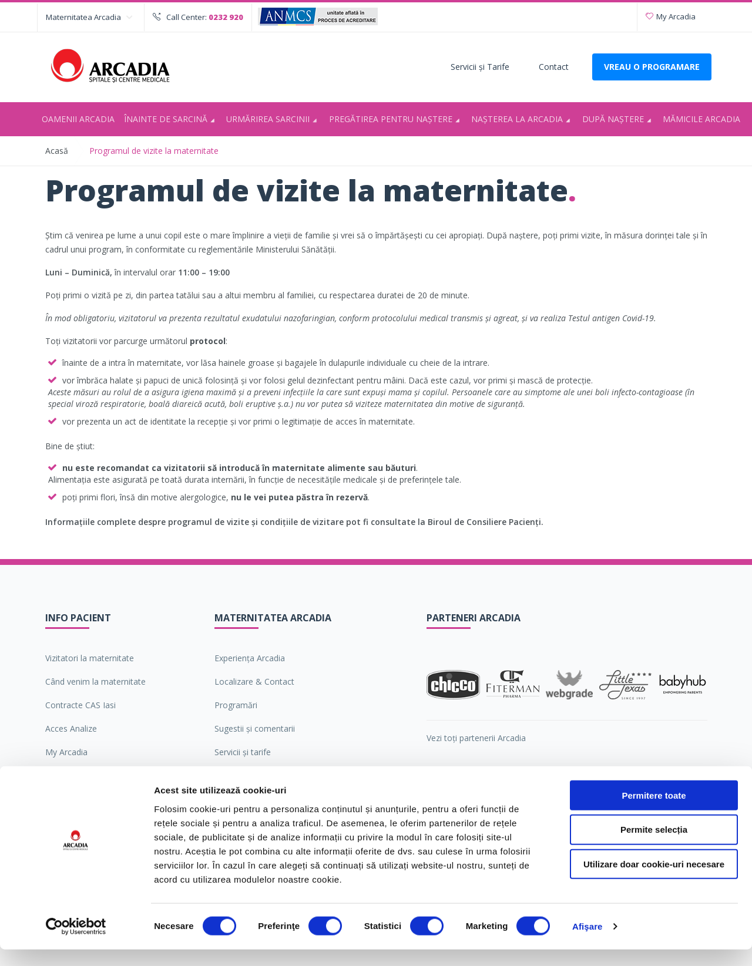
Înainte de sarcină (171, 120)
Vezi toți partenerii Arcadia (476, 737)
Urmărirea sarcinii (273, 120)
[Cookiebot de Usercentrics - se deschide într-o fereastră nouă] (76, 943)
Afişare (587, 943)
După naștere (618, 120)
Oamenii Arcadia (78, 118)
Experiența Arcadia (249, 658)
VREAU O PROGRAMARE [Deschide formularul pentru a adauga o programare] (652, 66)
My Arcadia (671, 16)
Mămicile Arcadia (701, 118)
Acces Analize (71, 728)
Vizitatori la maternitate (89, 658)
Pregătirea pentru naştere (396, 120)
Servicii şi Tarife (480, 66)
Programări (235, 705)
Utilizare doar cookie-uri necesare (653, 881)
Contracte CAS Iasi (80, 705)
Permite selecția (653, 846)
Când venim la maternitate (95, 681)
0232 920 (226, 17)
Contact (554, 66)
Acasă (56, 151)
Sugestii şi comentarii (254, 728)
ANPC (56, 775)
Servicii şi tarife (242, 752)
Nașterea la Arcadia (522, 120)
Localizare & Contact (254, 681)
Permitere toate (654, 811)
